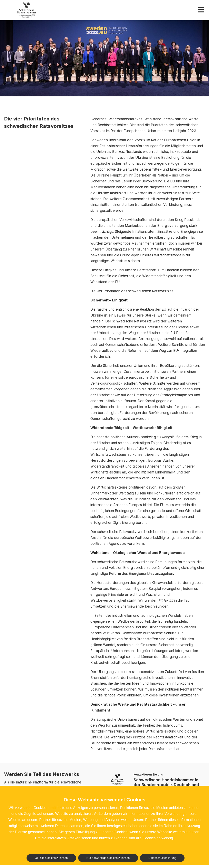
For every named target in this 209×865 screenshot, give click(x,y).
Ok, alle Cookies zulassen (51, 857)
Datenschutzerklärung (162, 857)
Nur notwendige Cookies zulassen (108, 857)
